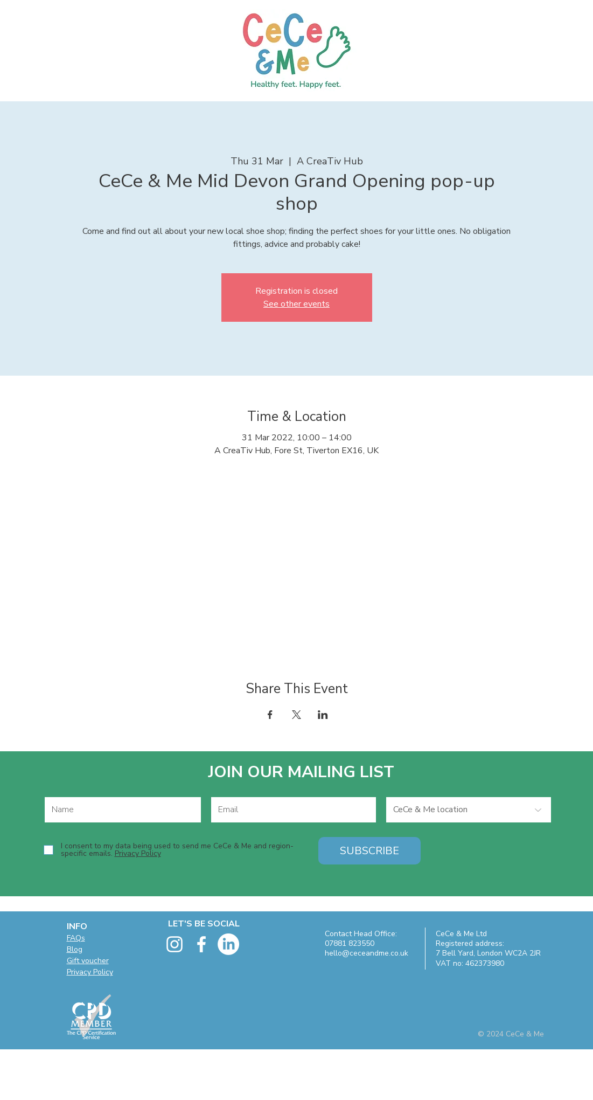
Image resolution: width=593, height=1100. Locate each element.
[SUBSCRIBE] (369, 850)
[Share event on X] (296, 714)
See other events (296, 304)
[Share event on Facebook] (270, 714)
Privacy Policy (90, 972)
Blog (74, 949)
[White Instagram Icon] (174, 944)
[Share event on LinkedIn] (323, 714)
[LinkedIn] (228, 944)
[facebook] (201, 944)
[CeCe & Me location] (468, 810)
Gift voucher (88, 961)
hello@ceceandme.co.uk (366, 953)
